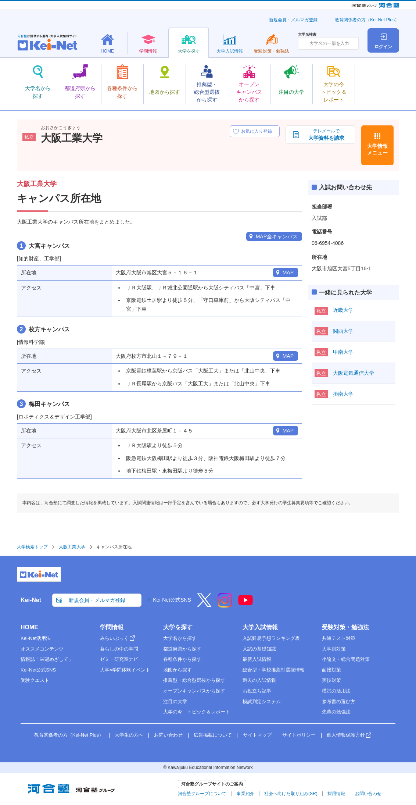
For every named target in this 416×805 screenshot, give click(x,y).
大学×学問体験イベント (125, 670)
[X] (204, 605)
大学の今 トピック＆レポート (196, 712)
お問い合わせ (168, 735)
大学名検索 (307, 34)
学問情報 (111, 627)
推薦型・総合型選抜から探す (194, 680)
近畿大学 (343, 310)
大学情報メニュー (377, 149)
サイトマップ (257, 735)
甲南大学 (343, 352)
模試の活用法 (336, 691)
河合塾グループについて (202, 793)
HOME (29, 627)
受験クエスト (35, 680)
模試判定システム (262, 701)
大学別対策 (334, 649)
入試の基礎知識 (259, 649)
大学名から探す (180, 638)
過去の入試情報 (259, 680)
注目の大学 (175, 701)
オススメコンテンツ (42, 649)
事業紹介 (245, 793)
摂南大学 (343, 394)
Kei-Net (31, 600)
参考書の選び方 (338, 701)
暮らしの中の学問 (119, 649)
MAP (288, 272)
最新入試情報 (257, 659)
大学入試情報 (260, 627)
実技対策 (331, 680)
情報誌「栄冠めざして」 (47, 659)
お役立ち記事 (257, 691)
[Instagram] (225, 605)
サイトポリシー (299, 735)
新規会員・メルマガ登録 (293, 19)
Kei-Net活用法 (36, 638)
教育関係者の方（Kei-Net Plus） (367, 19)
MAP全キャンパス (277, 236)
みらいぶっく (114, 638)
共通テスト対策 (338, 638)
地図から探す (177, 670)
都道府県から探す (182, 649)
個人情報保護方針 (346, 735)
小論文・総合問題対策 (346, 659)
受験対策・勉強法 (345, 627)
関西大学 (343, 331)
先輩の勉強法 (336, 712)
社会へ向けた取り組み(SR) (291, 793)
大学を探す (178, 627)
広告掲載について (213, 735)
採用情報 (336, 793)
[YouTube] (245, 605)
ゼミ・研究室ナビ (119, 659)
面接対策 (331, 670)
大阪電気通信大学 (353, 373)
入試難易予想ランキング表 (271, 638)
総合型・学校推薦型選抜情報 (274, 670)
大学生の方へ (129, 735)
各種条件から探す (182, 659)
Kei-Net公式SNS (172, 600)
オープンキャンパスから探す (194, 691)
